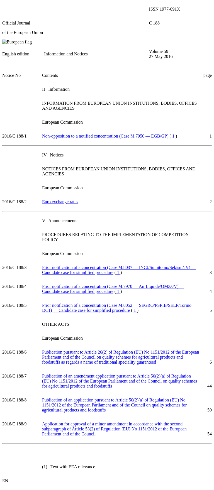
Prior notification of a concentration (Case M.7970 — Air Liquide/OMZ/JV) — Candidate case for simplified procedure (113, 289)
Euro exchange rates (60, 201)
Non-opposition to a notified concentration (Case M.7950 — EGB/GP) (105, 136)
